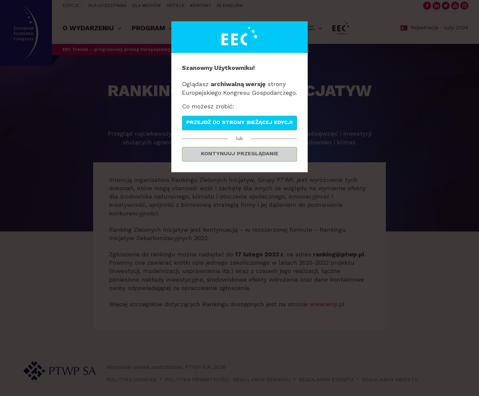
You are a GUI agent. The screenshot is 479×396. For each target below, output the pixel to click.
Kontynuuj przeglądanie (239, 153)
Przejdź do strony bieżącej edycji (239, 122)
